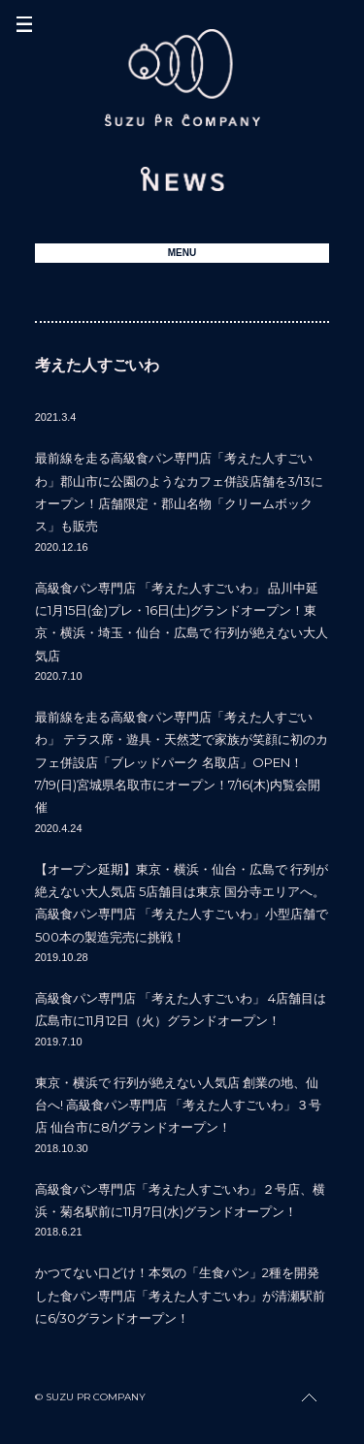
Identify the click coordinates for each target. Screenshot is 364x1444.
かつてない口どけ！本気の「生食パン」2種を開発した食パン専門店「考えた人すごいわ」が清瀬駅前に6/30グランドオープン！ (180, 1295)
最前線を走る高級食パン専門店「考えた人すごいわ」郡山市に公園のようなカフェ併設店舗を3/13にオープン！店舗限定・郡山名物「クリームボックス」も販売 (179, 491)
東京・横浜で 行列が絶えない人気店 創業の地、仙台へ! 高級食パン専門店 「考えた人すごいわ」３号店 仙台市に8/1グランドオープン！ (178, 1105)
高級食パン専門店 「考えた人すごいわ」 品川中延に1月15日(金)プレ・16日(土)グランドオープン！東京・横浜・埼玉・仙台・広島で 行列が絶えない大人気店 (181, 621)
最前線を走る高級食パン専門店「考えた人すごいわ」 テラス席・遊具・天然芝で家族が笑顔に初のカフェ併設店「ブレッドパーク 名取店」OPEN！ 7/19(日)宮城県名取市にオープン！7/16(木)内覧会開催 (181, 762)
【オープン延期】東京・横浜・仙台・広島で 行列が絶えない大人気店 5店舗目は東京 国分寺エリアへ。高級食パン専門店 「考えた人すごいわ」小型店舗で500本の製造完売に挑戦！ (181, 903)
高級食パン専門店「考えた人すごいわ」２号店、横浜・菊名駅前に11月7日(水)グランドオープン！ (180, 1200)
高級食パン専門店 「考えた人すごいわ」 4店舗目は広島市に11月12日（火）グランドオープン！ (180, 1009)
